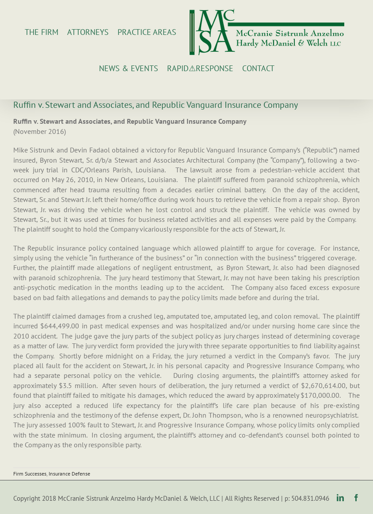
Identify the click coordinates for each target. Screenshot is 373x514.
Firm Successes (29, 473)
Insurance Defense (69, 473)
